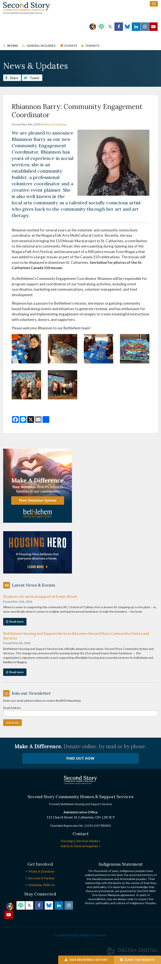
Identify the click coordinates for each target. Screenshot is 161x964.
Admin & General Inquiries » (80, 846)
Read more (16, 621)
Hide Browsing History (86, 959)
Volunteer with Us (41, 885)
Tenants (91, 45)
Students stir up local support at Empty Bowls (40, 596)
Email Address (12, 708)
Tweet (31, 77)
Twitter (110, 26)
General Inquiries (40, 45)
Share (11, 77)
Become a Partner (41, 878)
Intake (12, 45)
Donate (70, 45)
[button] (26, 348)
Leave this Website (137, 959)
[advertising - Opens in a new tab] (37, 552)
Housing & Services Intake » (81, 841)
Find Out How (80, 758)
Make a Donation (41, 871)
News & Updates (55, 124)
